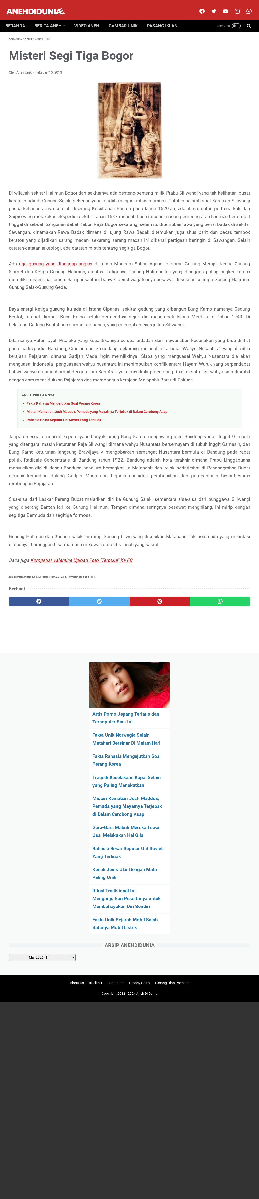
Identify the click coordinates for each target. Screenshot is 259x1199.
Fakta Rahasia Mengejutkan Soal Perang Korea (63, 477)
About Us (77, 773)
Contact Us (115, 773)
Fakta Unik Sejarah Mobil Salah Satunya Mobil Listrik (217, 345)
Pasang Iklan (165, 17)
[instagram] (233, 5)
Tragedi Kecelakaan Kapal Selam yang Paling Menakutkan (218, 171)
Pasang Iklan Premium (172, 773)
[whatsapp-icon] (245, 5)
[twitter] (209, 5)
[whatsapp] (150, 721)
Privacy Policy (139, 773)
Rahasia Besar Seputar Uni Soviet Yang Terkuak (64, 500)
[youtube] (221, 5)
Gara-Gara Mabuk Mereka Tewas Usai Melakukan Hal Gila (218, 237)
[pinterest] (109, 721)
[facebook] (198, 5)
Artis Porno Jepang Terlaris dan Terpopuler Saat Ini (215, 85)
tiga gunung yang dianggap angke (57, 290)
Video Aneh (90, 17)
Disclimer (95, 773)
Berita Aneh (51, 17)
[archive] (221, 383)
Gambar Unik (126, 17)
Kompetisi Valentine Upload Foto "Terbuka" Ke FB (81, 679)
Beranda (19, 17)
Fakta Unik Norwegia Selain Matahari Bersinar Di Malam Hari (217, 113)
